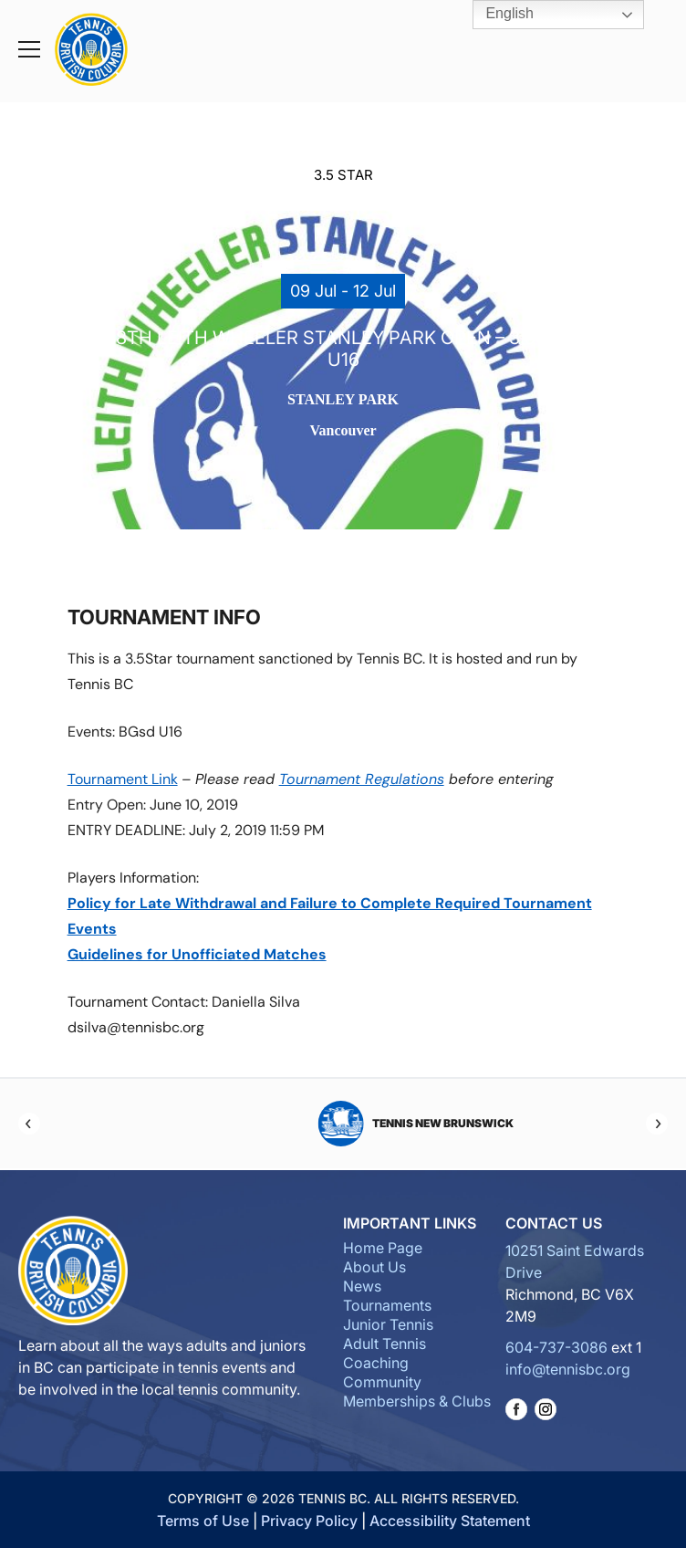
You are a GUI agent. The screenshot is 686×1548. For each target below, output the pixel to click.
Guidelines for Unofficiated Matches (197, 954)
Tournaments (387, 1305)
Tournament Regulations (361, 779)
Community (382, 1382)
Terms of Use (203, 1520)
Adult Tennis (384, 1343)
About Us (374, 1267)
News (362, 1286)
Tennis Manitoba (343, 1123)
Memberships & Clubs (417, 1401)
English (497, 15)
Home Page (382, 1248)
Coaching (376, 1363)
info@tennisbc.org (567, 1369)
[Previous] (29, 1124)
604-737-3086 (556, 1347)
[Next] (657, 1124)
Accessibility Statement (449, 1520)
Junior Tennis (388, 1324)
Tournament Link (123, 779)
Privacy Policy (309, 1520)
